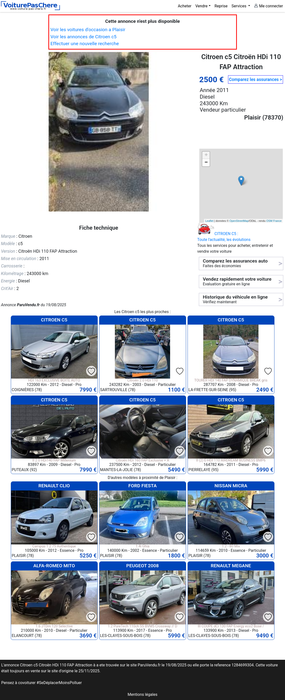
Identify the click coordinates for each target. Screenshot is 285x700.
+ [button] (206, 155)
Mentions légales (142, 694)
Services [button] (239, 6)
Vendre (201, 6)
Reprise (221, 6)
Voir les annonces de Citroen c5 (84, 37)
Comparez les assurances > (255, 79)
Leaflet (209, 220)
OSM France (274, 220)
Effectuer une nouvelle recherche (85, 43)
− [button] (206, 162)
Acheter (184, 6)
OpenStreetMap (239, 220)
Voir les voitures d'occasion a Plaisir (88, 29)
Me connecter (268, 6)
